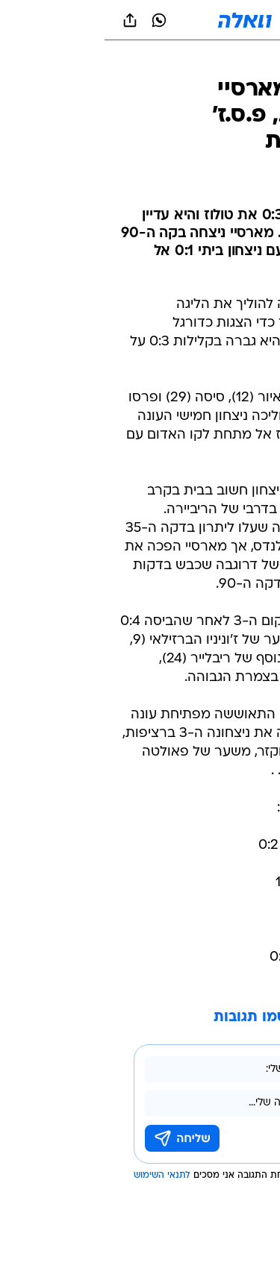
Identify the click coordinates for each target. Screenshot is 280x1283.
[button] (216, 20)
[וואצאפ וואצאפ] (54, 20)
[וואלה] (140, 20)
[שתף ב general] (25, 20)
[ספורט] (249, 60)
